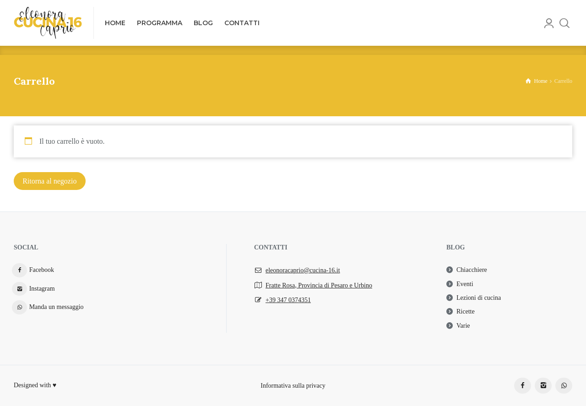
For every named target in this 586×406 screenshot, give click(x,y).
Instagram (42, 288)
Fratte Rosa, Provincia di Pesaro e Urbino (319, 285)
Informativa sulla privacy (293, 385)
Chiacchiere (471, 269)
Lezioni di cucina (478, 297)
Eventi (464, 284)
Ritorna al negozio (49, 181)
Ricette (465, 311)
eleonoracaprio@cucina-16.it (303, 270)
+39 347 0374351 (288, 300)
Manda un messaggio (56, 306)
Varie (463, 325)
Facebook (41, 269)
